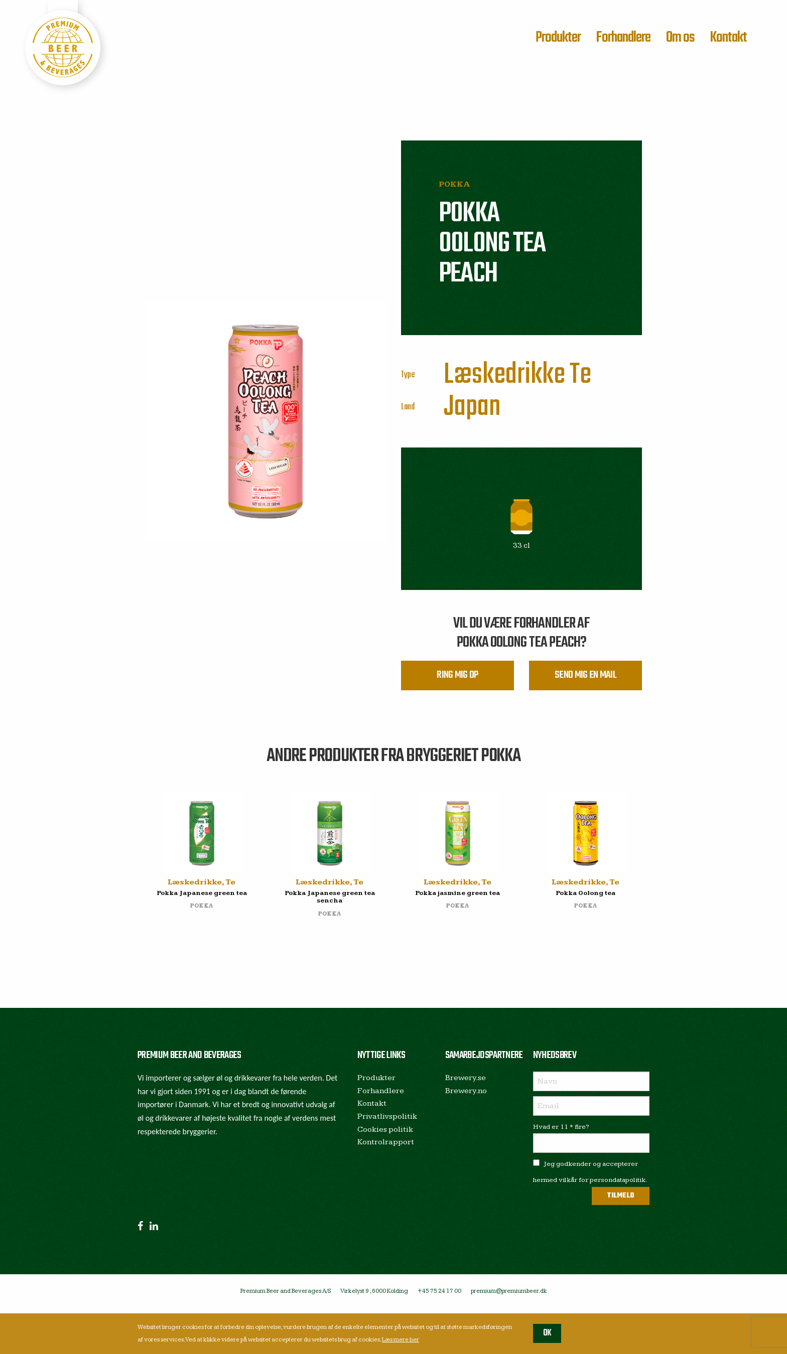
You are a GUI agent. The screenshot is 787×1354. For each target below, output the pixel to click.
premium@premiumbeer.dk (509, 1297)
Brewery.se (465, 1084)
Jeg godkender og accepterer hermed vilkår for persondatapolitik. (590, 1177)
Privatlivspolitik (387, 1122)
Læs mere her (400, 1339)
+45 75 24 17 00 (439, 1297)
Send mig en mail (585, 678)
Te (580, 375)
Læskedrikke (504, 375)
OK (547, 1333)
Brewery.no (466, 1097)
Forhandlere (623, 37)
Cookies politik (385, 1135)
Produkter (558, 37)
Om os (680, 37)
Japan (472, 407)
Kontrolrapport (385, 1148)
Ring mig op (457, 678)
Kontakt (728, 37)
